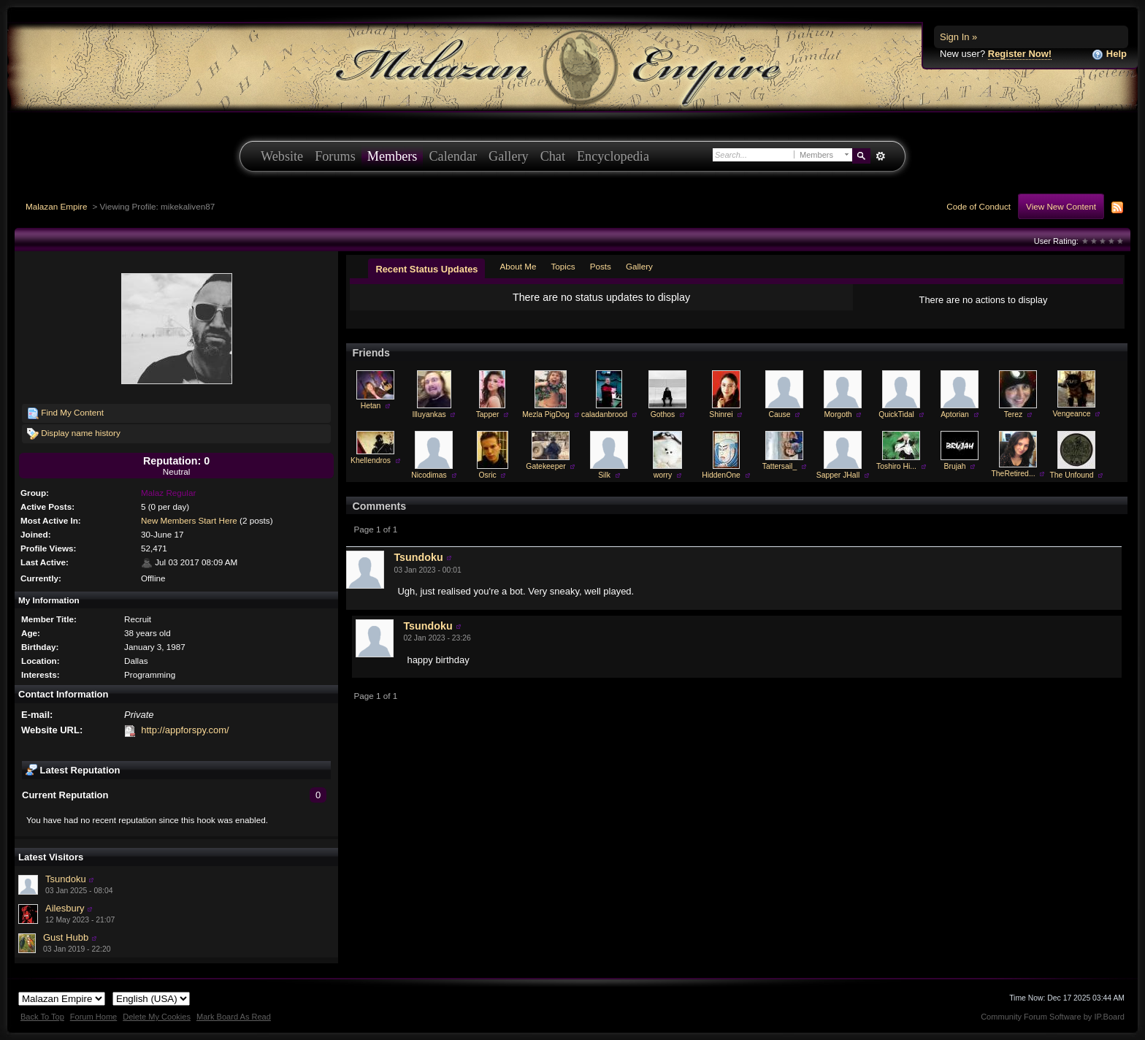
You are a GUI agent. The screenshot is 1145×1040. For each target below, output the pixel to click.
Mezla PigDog (546, 414)
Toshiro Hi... (896, 466)
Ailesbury (64, 908)
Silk (604, 475)
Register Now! (1020, 53)
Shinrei (720, 414)
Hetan (371, 406)
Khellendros (371, 460)
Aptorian (955, 414)
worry (663, 475)
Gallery (509, 156)
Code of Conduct (978, 206)
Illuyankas (428, 414)
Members (392, 156)
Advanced (880, 156)
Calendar (453, 156)
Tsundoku (65, 878)
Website (282, 156)
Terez (1013, 414)
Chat (552, 156)
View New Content (1061, 206)
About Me (517, 266)
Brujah (954, 466)
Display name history (73, 434)
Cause (779, 414)
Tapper (487, 414)
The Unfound (1071, 475)
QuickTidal (896, 414)
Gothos (663, 414)
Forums (335, 156)
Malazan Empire (56, 206)
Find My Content (65, 413)
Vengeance (1072, 414)
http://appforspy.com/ (185, 729)
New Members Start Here (189, 520)
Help (1109, 54)
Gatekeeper (545, 466)
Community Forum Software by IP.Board (1053, 1016)
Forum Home (93, 1016)
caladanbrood (604, 414)
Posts (600, 266)
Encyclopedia (613, 156)
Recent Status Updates (426, 269)
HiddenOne (721, 475)
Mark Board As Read (233, 1016)
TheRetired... (1013, 474)
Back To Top (42, 1016)
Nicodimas (429, 475)
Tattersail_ (779, 466)
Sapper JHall (838, 475)
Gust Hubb (65, 937)
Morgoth (837, 414)
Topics (563, 266)
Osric (487, 475)
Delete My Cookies (157, 1016)
